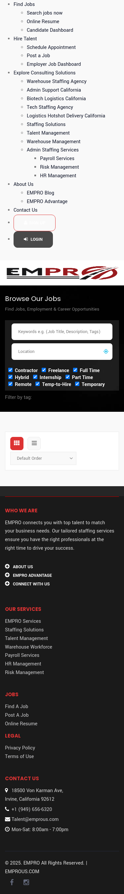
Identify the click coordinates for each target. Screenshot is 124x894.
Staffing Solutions (46, 124)
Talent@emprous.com (35, 819)
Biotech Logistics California (56, 98)
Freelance (55, 370)
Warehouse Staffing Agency (57, 81)
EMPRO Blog (40, 193)
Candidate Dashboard (50, 30)
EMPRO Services (23, 621)
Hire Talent (25, 38)
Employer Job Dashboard (54, 64)
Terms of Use (19, 756)
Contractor (23, 370)
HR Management (58, 175)
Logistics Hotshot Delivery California (66, 115)
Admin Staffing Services (53, 150)
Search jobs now (44, 13)
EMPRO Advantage (47, 201)
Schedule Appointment (51, 47)
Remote (19, 384)
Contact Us (25, 210)
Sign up (34, 223)
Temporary (90, 384)
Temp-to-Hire (53, 384)
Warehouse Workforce (28, 647)
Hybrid (18, 377)
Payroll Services (57, 158)
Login (33, 239)
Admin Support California (54, 90)
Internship (47, 377)
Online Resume (43, 21)
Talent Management (48, 133)
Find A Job (16, 706)
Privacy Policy (20, 748)
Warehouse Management (54, 141)
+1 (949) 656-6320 (32, 809)
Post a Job (38, 55)
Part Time (79, 377)
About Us (23, 184)
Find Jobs (24, 4)
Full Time (86, 370)
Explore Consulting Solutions (45, 72)
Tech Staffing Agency (50, 107)
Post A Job (17, 715)
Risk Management (59, 167)
